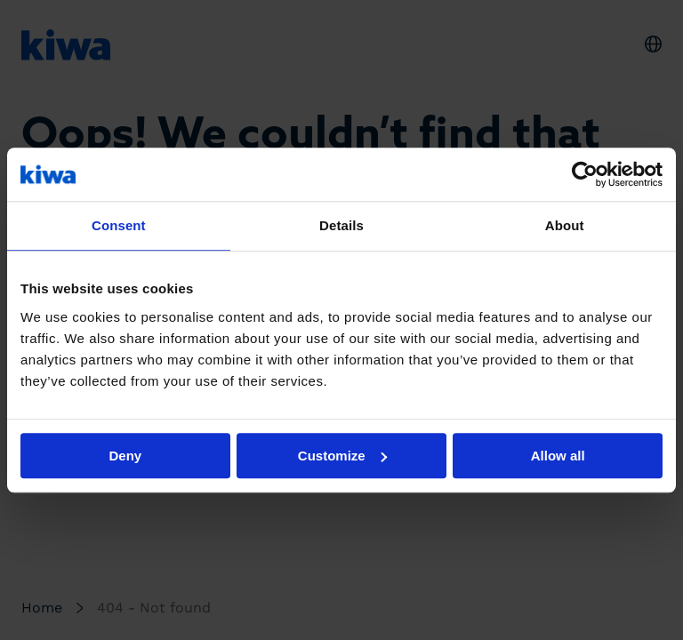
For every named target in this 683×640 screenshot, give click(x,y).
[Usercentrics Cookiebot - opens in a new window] (585, 174)
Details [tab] (341, 225)
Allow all (558, 455)
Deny (124, 455)
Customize (342, 455)
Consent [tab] (119, 225)
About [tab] (564, 225)
